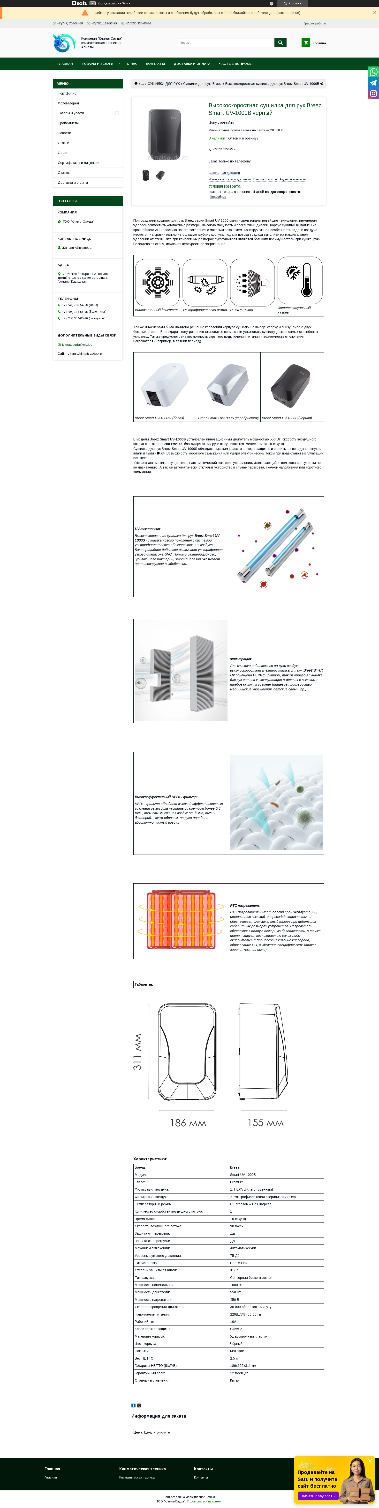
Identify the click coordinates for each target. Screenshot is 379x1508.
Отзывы (64, 173)
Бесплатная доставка (224, 173)
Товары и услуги (97, 64)
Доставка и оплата (192, 64)
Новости (64, 133)
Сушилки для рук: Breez (202, 84)
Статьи (63, 143)
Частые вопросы (235, 64)
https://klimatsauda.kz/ (86, 353)
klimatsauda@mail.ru (77, 344)
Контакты (155, 64)
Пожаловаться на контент (205, 1501)
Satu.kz (211, 1497)
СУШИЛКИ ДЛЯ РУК (164, 84)
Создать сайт (107, 3)
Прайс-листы (68, 123)
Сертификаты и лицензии (78, 163)
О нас (132, 64)
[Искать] (280, 42)
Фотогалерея (68, 103)
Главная (65, 64)
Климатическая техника (137, 1477)
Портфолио (67, 93)
